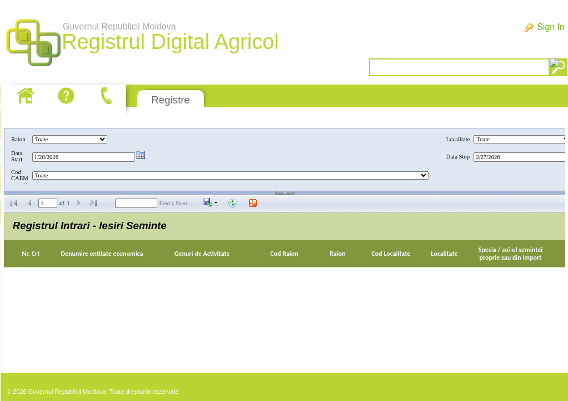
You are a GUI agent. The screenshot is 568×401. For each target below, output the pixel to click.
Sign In (551, 27)
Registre (170, 100)
